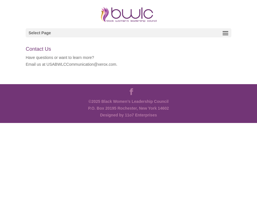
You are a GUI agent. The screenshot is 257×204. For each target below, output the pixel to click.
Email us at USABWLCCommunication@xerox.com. (71, 64)
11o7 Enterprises (141, 115)
